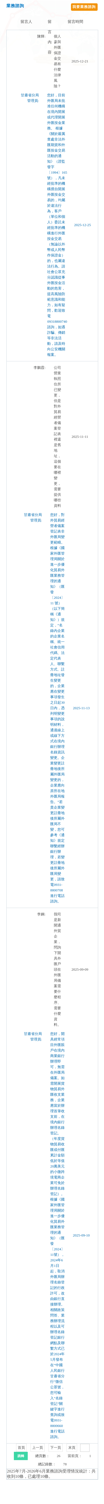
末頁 (71, 1447)
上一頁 (37, 1447)
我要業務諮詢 (84, 7)
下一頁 (55, 1447)
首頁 (21, 1447)
